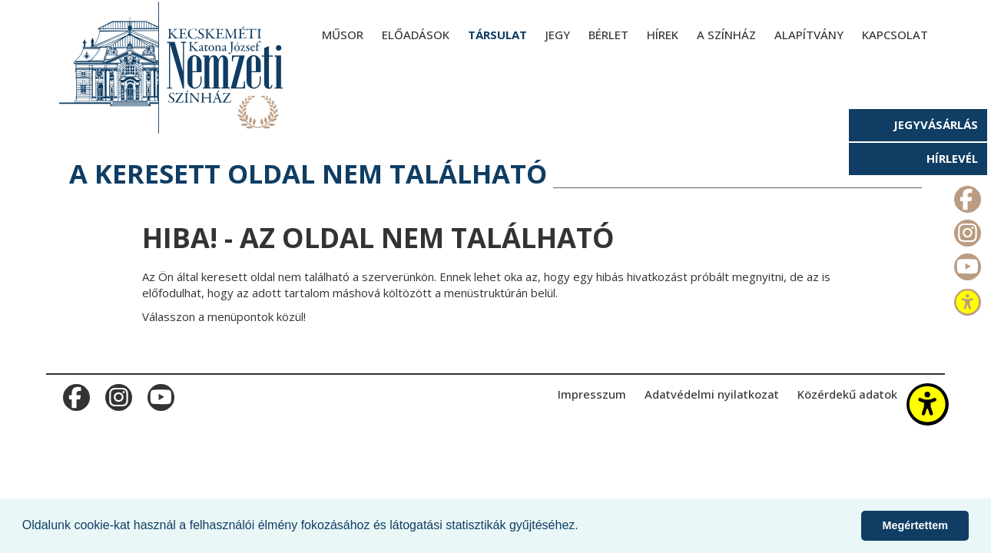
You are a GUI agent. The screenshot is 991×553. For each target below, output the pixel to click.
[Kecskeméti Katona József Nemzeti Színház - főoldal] (173, 67)
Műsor (342, 34)
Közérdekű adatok (847, 394)
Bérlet (608, 34)
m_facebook (966, 196)
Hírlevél (952, 158)
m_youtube (966, 263)
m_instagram (966, 229)
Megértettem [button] (915, 525)
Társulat (497, 34)
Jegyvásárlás (935, 124)
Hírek (662, 34)
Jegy (557, 34)
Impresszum (592, 394)
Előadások (415, 34)
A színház (726, 34)
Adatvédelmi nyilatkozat (712, 394)
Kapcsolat (895, 34)
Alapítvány (809, 34)
